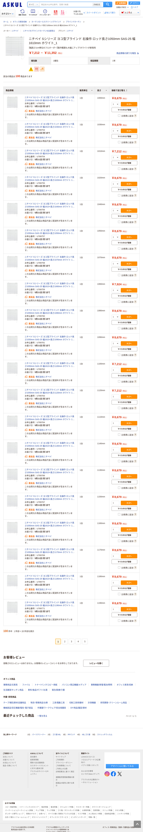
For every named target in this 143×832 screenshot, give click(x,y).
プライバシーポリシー (65, 763)
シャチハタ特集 (123, 814)
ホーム (5, 22)
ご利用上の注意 (63, 769)
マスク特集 (82, 814)
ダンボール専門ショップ (14, 814)
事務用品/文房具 (10, 685)
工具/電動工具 (58, 702)
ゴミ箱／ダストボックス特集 (68, 810)
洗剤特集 (96, 810)
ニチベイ (15, 31)
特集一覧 (92, 817)
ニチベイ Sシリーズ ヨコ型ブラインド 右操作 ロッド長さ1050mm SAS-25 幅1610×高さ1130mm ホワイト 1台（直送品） (49, 471)
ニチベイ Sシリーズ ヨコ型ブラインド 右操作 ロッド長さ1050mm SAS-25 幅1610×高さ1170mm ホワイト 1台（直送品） (49, 551)
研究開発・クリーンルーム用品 (113, 702)
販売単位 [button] (86, 90)
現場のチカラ (31, 814)
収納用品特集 (110, 814)
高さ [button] (102, 90)
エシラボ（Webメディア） (90, 775)
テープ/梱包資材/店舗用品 (14, 702)
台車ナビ (42, 814)
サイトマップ (61, 757)
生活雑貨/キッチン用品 (13, 690)
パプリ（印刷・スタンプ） (90, 766)
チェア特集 (40, 810)
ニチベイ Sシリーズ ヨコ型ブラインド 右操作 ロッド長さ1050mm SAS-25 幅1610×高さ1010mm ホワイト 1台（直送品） (49, 152)
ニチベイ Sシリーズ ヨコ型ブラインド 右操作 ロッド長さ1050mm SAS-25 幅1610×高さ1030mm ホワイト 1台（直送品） (49, 125)
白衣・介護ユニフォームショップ (17, 817)
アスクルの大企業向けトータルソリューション (90, 781)
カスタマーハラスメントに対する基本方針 (39, 767)
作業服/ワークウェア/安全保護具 (51, 708)
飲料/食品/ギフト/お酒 (37, 690)
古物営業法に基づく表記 (65, 773)
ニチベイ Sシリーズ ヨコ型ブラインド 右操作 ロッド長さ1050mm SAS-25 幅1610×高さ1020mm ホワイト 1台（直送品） (49, 179)
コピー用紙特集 (11, 807)
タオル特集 (119, 810)
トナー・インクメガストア (29, 807)
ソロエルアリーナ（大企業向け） (90, 761)
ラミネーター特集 (82, 807)
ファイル (26, 685)
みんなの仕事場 (88, 771)
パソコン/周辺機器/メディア (74, 685)
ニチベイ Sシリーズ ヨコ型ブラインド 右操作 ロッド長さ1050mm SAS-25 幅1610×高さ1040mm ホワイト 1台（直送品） (49, 205)
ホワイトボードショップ (101, 807)
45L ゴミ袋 (86, 735)
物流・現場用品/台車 (39, 702)
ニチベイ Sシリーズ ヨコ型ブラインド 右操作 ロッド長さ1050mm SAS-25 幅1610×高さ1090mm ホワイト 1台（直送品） (49, 338)
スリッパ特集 (107, 810)
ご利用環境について (64, 766)
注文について (9, 757)
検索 (107, 4)
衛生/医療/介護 (58, 690)
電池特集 (54, 807)
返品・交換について (11, 766)
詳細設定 (97, 4)
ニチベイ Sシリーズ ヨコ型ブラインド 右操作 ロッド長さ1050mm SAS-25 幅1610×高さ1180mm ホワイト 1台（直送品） (49, 577)
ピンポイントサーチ (78, 817)
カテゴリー (7, 14)
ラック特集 (51, 810)
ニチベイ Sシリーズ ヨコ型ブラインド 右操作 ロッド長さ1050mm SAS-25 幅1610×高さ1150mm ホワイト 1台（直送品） (49, 498)
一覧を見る (42, 716)
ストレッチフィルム (104, 735)
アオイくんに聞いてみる (122, 766)
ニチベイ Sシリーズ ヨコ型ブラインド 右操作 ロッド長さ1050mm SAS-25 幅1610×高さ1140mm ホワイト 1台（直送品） (49, 444)
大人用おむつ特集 (95, 814)
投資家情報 (35, 760)
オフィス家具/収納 (20, 22)
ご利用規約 (61, 760)
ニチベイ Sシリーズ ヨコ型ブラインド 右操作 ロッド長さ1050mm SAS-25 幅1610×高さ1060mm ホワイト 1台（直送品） (49, 285)
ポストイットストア (39, 817)
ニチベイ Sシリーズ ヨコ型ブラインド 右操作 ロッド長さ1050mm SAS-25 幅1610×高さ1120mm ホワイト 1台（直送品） (49, 391)
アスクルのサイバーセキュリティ (39, 772)
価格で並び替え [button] (119, 90)
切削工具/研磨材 (76, 702)
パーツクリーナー (39, 735)
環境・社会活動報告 (38, 763)
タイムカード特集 (66, 807)
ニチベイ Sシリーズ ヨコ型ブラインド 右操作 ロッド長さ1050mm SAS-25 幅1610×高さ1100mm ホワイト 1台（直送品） (49, 365)
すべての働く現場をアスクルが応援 (61, 814)
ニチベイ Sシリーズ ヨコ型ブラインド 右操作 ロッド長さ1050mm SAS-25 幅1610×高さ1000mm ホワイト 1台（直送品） (49, 99)
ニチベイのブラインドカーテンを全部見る (39, 31)
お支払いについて (10, 763)
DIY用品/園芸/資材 (79, 708)
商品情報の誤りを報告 (127, 53)
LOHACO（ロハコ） (89, 757)
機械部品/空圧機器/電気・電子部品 (18, 708)
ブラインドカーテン (73, 22)
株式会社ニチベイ (44, 111)
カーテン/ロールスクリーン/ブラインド (46, 22)
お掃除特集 (86, 810)
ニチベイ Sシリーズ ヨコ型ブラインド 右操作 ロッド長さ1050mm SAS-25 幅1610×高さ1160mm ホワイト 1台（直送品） (49, 524)
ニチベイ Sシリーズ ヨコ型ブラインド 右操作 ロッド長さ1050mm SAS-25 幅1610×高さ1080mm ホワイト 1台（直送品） (49, 312)
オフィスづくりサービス (59, 817)
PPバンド (71, 735)
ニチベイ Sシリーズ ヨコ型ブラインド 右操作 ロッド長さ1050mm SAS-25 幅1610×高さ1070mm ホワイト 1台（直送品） (49, 258)
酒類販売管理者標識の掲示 (65, 778)
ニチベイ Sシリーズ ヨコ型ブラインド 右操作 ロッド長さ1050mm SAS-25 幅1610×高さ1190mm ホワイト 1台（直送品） (49, 604)
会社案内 (34, 757)
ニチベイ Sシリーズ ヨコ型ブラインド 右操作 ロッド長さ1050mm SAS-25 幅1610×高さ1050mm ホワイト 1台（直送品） (49, 232)
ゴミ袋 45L (57, 735)
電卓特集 (44, 807)
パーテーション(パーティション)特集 (19, 810)
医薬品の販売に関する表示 (65, 784)
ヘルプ (135, 7)
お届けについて (10, 760)
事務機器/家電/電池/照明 (101, 685)
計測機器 (92, 702)
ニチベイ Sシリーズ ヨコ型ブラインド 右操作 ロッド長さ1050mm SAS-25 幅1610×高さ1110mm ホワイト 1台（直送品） (49, 418)
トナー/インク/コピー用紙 (46, 685)
